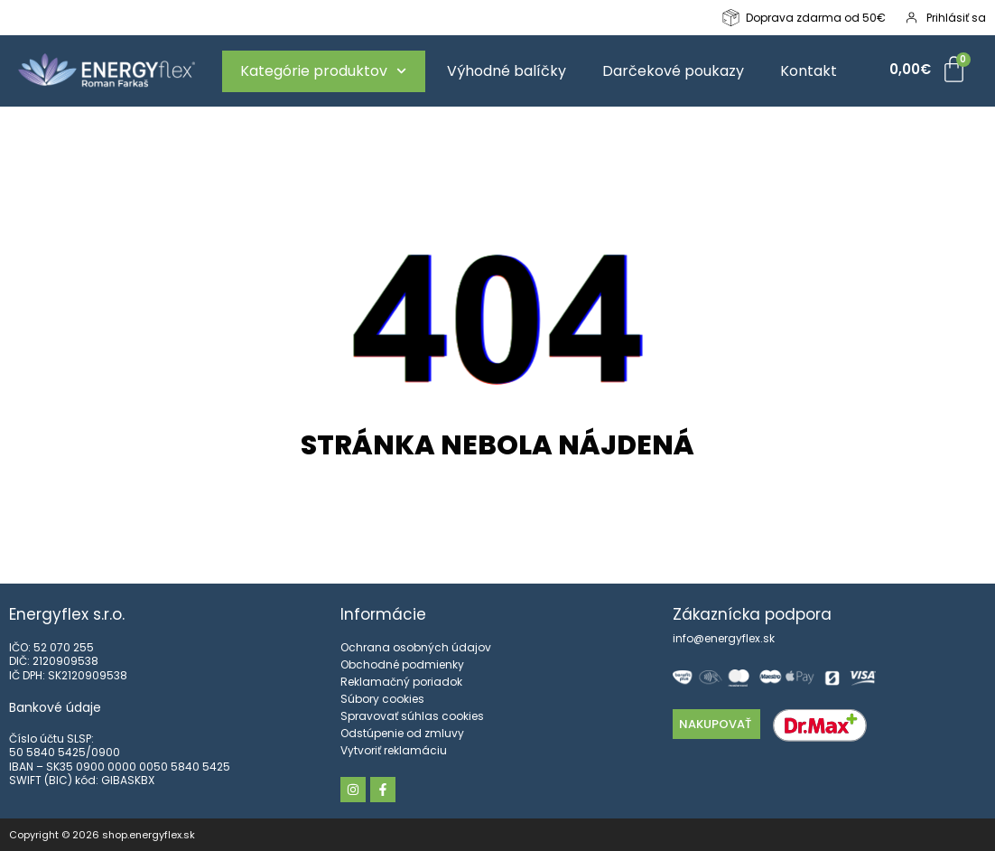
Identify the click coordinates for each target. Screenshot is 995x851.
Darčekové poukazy (673, 71)
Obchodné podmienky (402, 664)
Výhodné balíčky (506, 71)
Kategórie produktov (323, 71)
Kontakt (808, 71)
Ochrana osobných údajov (415, 647)
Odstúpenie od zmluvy (402, 733)
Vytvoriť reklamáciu (393, 750)
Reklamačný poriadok (401, 681)
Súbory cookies (382, 698)
